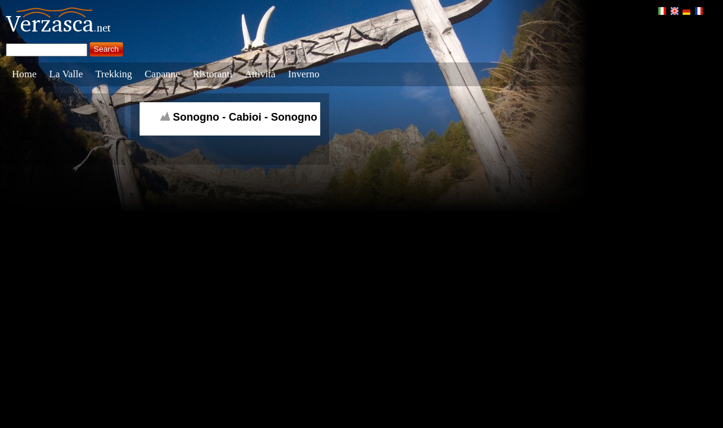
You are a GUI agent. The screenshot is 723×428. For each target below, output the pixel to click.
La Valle (66, 74)
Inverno (304, 74)
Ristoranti (212, 74)
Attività (260, 74)
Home (24, 74)
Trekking (114, 74)
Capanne (162, 74)
